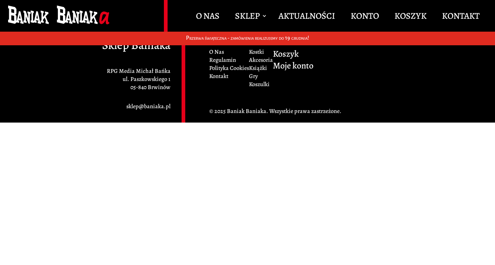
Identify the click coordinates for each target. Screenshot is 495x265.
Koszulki (259, 84)
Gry (253, 76)
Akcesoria (261, 60)
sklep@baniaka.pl (148, 106)
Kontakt (461, 17)
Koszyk (410, 17)
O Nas (208, 17)
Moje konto (293, 67)
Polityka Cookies (229, 68)
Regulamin (222, 60)
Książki (258, 68)
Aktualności (306, 17)
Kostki (256, 52)
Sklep (247, 17)
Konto (365, 17)
